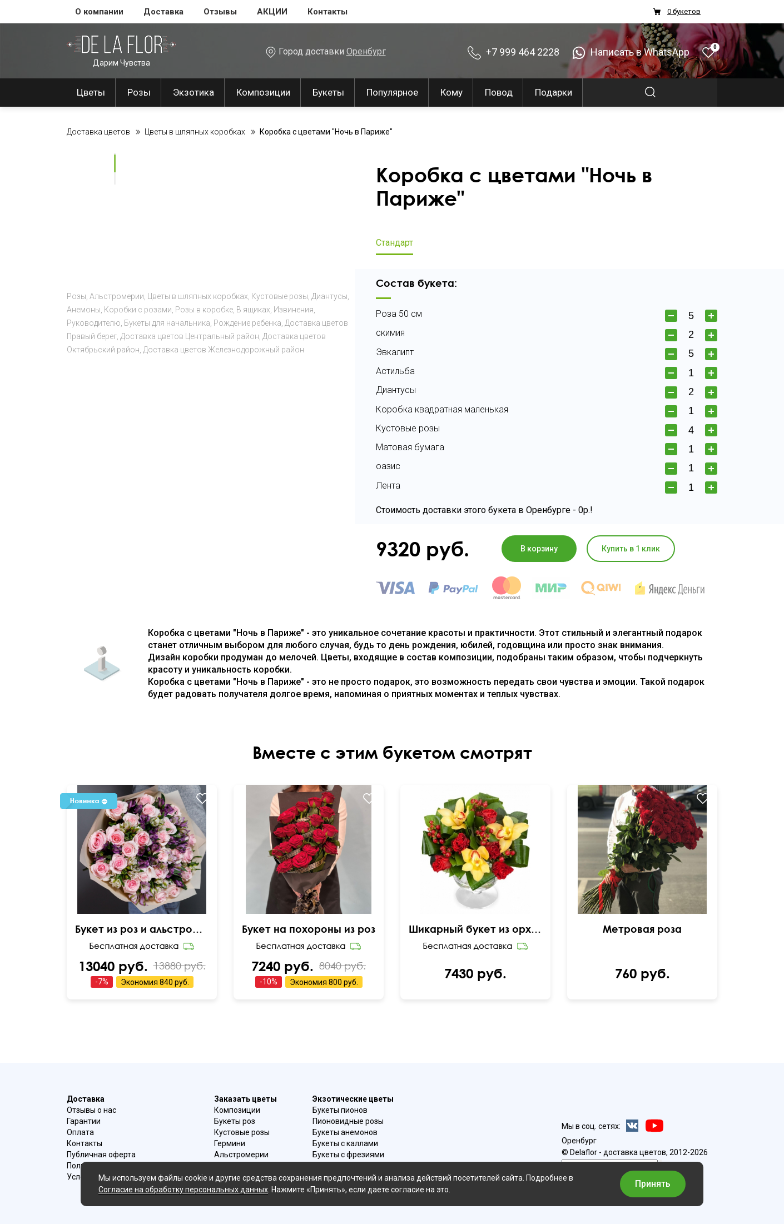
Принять (653, 1183)
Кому (451, 92)
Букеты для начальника (167, 323)
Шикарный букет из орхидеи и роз (475, 929)
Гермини (229, 1143)
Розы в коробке (204, 309)
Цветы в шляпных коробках (197, 296)
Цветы (91, 92)
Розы (139, 92)
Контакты (327, 12)
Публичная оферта (101, 1154)
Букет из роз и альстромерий (142, 929)
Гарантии (84, 1121)
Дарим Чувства (121, 50)
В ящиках (253, 309)
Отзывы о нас (91, 1110)
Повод (499, 92)
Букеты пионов (340, 1110)
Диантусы (329, 296)
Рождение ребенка (247, 323)
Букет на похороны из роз (308, 929)
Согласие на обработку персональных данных (183, 1189)
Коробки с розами (138, 309)
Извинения (294, 309)
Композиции (263, 92)
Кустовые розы (279, 296)
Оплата (80, 1132)
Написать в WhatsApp (630, 52)
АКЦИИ (272, 12)
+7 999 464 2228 (513, 52)
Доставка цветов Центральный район (189, 336)
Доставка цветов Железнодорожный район (223, 349)
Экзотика (193, 92)
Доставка (163, 12)
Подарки (553, 92)
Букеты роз (234, 1121)
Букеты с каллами (345, 1143)
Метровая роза (642, 929)
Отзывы (220, 12)
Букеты (328, 92)
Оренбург (366, 51)
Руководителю (94, 323)
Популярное (392, 92)
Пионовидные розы (348, 1121)
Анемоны (84, 309)
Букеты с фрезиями (348, 1154)
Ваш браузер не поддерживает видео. (86, 162)
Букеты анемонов (345, 1132)
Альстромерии (117, 296)
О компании (99, 12)
